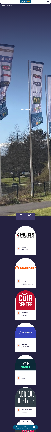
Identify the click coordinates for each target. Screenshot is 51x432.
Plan (25, 427)
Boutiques (28, 427)
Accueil (3, 5)
